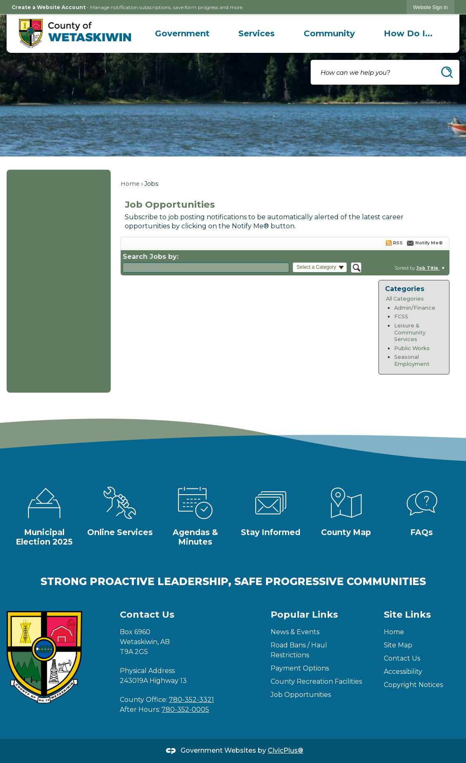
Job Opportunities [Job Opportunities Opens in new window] (301, 695)
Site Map (398, 645)
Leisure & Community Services (410, 332)
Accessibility (403, 671)
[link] (430, 7)
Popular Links (304, 614)
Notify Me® (429, 243)
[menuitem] (182, 33)
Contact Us (402, 658)
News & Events (295, 632)
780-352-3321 (191, 700)
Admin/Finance (414, 308)
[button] (447, 72)
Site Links (407, 614)
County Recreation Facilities (316, 681)
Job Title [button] (428, 268)
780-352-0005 (185, 709)
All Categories (405, 299)
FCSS (401, 316)
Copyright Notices (413, 685)
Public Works (412, 348)
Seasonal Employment (412, 360)
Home (130, 183)
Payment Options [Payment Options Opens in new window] (300, 668)
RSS (398, 243)
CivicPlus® (285, 750)
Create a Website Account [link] (49, 7)
